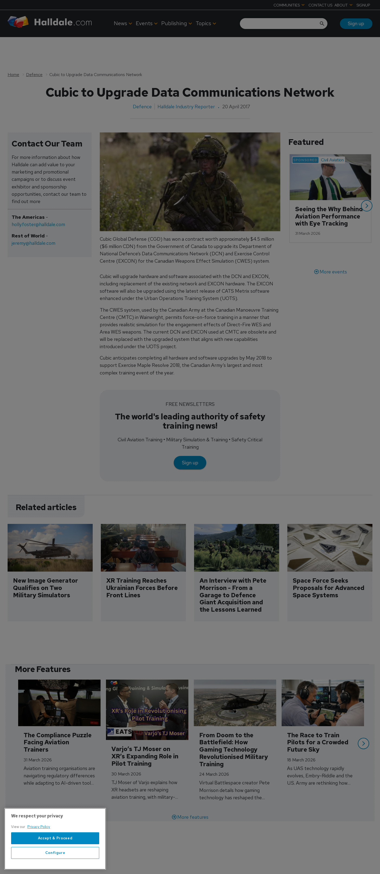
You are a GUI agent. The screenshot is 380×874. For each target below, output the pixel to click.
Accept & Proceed (55, 838)
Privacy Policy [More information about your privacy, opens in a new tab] (38, 826)
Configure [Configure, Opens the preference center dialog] (55, 852)
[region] (55, 839)
